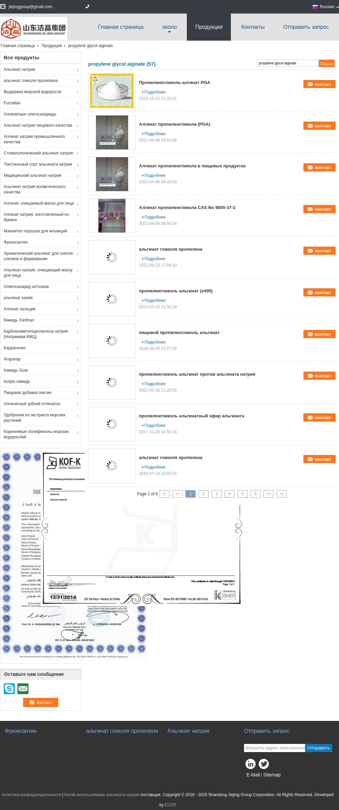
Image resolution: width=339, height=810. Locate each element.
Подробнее (154, 92)
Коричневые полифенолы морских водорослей (36, 434)
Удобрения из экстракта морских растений (34, 418)
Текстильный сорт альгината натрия (38, 164)
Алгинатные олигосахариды (30, 114)
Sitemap (271, 774)
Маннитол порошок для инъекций (35, 231)
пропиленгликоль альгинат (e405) (176, 290)
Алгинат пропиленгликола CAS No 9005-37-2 (187, 207)
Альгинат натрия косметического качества (35, 189)
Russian (329, 6)
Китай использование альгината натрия (101, 794)
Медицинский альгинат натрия (32, 175)
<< (177, 494)
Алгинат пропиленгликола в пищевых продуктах (192, 165)
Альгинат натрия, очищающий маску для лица (38, 273)
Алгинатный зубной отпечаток (32, 403)
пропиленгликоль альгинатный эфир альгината (191, 415)
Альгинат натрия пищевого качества (38, 125)
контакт (323, 84)
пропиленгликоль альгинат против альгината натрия (197, 374)
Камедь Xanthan (19, 320)
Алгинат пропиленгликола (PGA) (174, 124)
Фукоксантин (16, 242)
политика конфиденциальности (31, 794)
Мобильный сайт (262, 783)
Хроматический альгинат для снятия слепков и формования (38, 256)
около (169, 27)
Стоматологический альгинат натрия (38, 153)
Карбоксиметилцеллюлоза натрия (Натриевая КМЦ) (36, 334)
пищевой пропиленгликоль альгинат (179, 332)
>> (268, 494)
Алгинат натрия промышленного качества (34, 139)
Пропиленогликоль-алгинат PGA (174, 82)
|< (164, 494)
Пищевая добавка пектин (28, 392)
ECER (170, 805)
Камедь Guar (16, 370)
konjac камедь (17, 381)
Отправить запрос (306, 27)
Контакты (252, 27)
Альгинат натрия (19, 69)
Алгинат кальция (19, 309)
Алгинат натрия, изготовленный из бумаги (36, 217)
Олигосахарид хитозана (26, 286)
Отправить (318, 747)
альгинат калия (18, 297)
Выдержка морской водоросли (32, 91)
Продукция (208, 27)
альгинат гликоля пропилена (31, 80)
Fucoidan (12, 103)
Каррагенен (14, 348)
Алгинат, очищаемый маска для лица (39, 203)
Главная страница (120, 27)
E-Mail (253, 774)
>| (281, 494)
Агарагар (12, 359)
